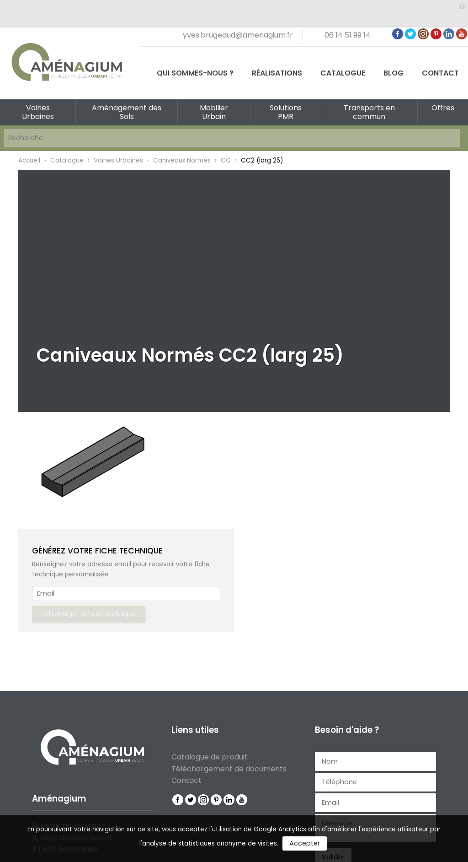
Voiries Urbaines (38, 112)
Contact (440, 73)
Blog (393, 73)
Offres (442, 108)
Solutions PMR (286, 112)
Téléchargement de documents (229, 769)
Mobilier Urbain (214, 112)
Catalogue (342, 73)
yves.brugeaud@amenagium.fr (238, 35)
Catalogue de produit (209, 757)
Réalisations (277, 73)
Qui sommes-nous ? (195, 73)
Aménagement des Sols (126, 112)
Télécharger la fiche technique (88, 614)
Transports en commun (369, 112)
